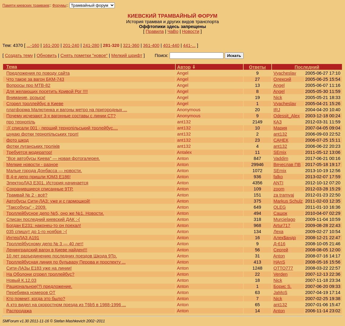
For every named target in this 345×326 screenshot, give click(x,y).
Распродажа (19, 310)
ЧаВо (172, 31)
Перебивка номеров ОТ (30, 292)
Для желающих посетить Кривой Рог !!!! (47, 91)
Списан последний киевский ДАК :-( (43, 219)
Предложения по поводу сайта (38, 73)
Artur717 (281, 225)
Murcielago (284, 219)
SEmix (279, 152)
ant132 (280, 134)
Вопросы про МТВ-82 (28, 85)
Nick (277, 97)
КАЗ (277, 121)
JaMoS (280, 292)
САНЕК (280, 140)
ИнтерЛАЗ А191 (22, 237)
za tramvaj (283, 195)
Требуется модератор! (29, 152)
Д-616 (279, 243)
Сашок (280, 213)
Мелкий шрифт (126, 55)
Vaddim (280, 158)
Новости (190, 31)
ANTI (278, 182)
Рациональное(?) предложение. (39, 286)
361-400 (151, 45)
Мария (280, 128)
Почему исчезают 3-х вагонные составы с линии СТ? (61, 115)
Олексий (282, 79)
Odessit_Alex (286, 115)
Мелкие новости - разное (32, 164)
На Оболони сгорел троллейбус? (40, 274)
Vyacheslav (284, 73)
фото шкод (17, 140)
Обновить (47, 55)
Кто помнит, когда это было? (35, 298)
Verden (280, 274)
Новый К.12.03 (21, 280)
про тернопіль (20, 121)
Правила (155, 31)
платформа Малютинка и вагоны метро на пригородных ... (66, 109)
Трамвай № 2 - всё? (27, 195)
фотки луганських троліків (33, 146)
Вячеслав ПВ (287, 164)
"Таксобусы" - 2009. (26, 207)
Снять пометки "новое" (83, 55)
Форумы (59, 5)
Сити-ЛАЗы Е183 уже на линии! (39, 268)
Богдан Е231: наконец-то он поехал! (43, 225)
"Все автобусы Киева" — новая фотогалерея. (53, 158)
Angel (279, 85)
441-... (189, 45)
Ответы (257, 67)
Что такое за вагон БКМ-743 (35, 79)
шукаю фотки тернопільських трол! (42, 134)
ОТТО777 (283, 268)
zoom (278, 188)
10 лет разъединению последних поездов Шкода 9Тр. (61, 255)
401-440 (171, 45)
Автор (184, 67)
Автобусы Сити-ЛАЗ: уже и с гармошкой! (48, 201)
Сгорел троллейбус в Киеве (34, 103)
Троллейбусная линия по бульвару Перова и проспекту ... (66, 262)
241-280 (91, 45)
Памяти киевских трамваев (25, 5)
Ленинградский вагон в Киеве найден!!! (46, 249)
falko (278, 176)
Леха (278, 231)
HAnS (279, 262)
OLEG (279, 207)
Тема (11, 66)
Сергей (280, 249)
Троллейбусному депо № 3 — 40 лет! (44, 243)
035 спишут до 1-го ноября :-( (36, 231)
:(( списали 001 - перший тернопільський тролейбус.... (62, 128)
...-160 (32, 45)
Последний (307, 67)
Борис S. (282, 286)
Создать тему (19, 55)
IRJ (276, 109)
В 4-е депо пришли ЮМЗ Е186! (38, 176)
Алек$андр (284, 237)
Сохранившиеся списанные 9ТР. (39, 188)
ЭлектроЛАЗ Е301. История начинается (47, 182)
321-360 (131, 45)
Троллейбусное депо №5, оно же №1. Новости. (55, 213)
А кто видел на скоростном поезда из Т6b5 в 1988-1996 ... (66, 304)
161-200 (51, 45)
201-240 (71, 45)
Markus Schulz (288, 201)
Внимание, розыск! (25, 97)
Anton (279, 255)
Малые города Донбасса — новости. (44, 170)
